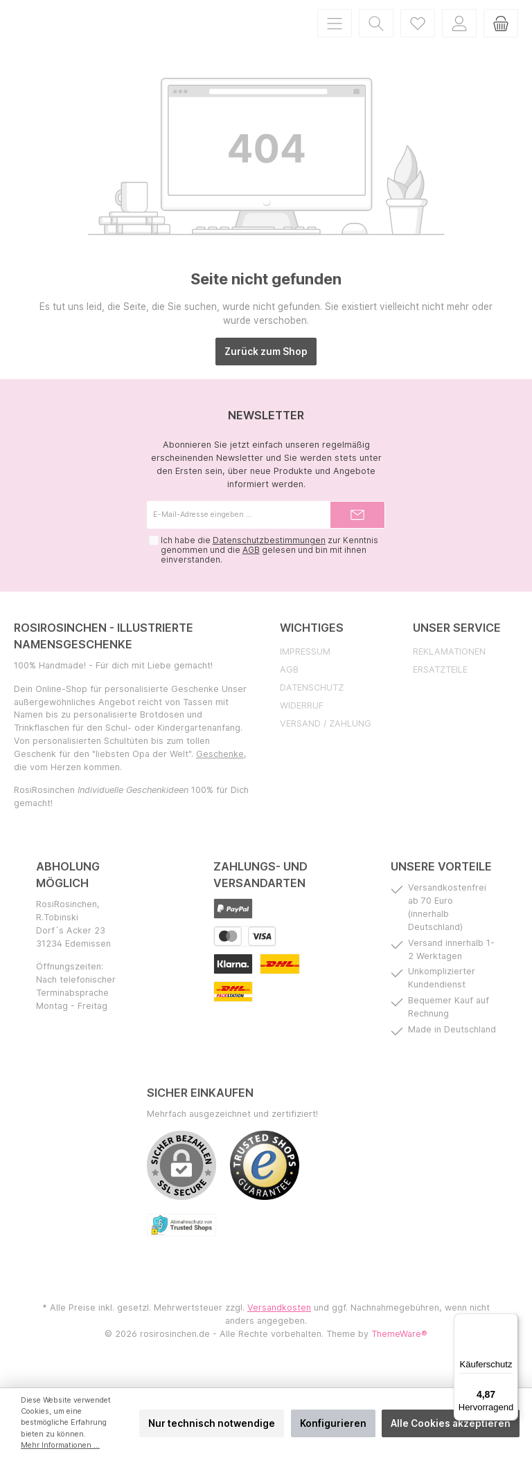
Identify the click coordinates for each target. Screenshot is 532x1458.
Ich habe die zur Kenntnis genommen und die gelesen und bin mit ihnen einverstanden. (269, 568)
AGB (250, 569)
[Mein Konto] (459, 32)
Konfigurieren (333, 1423)
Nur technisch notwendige (211, 1423)
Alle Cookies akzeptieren (451, 1423)
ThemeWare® (399, 1352)
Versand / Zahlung (325, 742)
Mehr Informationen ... (60, 1445)
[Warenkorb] (501, 32)
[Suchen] (376, 32)
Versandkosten (279, 1326)
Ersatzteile (440, 688)
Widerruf (301, 724)
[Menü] (334, 32)
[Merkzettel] (417, 32)
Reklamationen (449, 670)
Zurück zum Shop (266, 370)
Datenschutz (312, 706)
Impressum (305, 670)
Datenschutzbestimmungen (268, 559)
